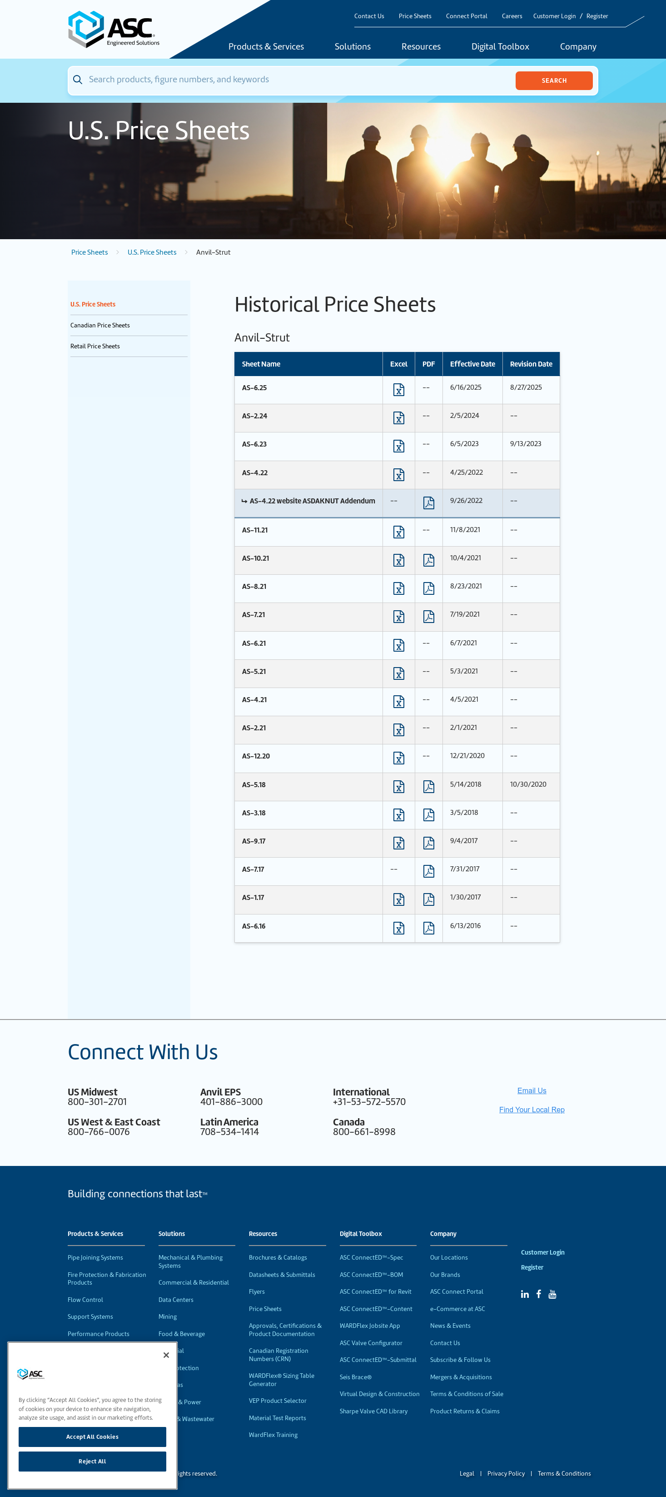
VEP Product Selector (278, 1401)
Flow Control (85, 1300)
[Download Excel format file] (399, 392)
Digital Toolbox (500, 47)
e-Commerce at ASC (457, 1309)
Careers (512, 16)
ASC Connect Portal (456, 1292)
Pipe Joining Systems (95, 1257)
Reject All (92, 1461)
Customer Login (554, 16)
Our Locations (449, 1257)
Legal (467, 1473)
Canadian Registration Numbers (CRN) (278, 1355)
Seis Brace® (356, 1377)
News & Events (450, 1326)
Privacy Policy (506, 1473)
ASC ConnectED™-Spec (371, 1257)
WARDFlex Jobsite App (370, 1326)
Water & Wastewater (186, 1419)
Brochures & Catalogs (278, 1257)
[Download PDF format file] (428, 505)
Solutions (353, 47)
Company (578, 47)
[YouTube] (552, 1294)
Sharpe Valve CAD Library (374, 1411)
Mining (168, 1317)
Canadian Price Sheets (100, 325)
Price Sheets (415, 16)
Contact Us (369, 16)
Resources (421, 47)
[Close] (166, 1355)
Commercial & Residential (194, 1282)
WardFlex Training (273, 1435)
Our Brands (445, 1275)
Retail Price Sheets (95, 346)
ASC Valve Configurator (371, 1343)
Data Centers (176, 1300)
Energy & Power (180, 1402)
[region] (92, 1415)
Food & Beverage (182, 1334)
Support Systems (90, 1317)
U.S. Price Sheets (152, 252)
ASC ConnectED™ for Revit (376, 1292)
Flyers (257, 1292)
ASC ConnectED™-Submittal (378, 1360)
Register (597, 16)
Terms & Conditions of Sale (466, 1394)
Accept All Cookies (92, 1437)
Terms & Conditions (564, 1473)
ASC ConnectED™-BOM (371, 1275)
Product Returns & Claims (465, 1411)
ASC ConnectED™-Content (376, 1309)
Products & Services (266, 47)
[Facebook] (538, 1294)
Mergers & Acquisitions (461, 1377)
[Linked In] (525, 1294)
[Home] (119, 29)
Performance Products (98, 1334)
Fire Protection (179, 1368)
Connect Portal (466, 16)
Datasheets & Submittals (282, 1275)
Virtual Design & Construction (380, 1394)
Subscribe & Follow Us (460, 1360)
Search (554, 80)
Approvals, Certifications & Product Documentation (285, 1330)
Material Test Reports (277, 1418)
